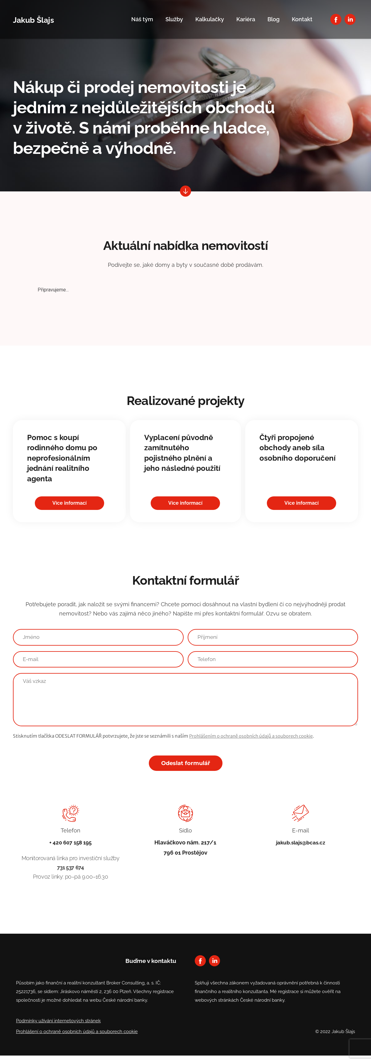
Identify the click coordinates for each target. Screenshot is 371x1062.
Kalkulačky (209, 19)
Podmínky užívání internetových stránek (58, 1027)
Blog (273, 19)
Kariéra (245, 19)
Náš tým (142, 19)
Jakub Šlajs (39, 19)
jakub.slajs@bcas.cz (300, 848)
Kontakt (302, 19)
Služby (174, 19)
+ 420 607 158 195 (70, 848)
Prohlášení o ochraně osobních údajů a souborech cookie (77, 1038)
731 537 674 (70, 874)
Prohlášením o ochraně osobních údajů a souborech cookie (252, 742)
